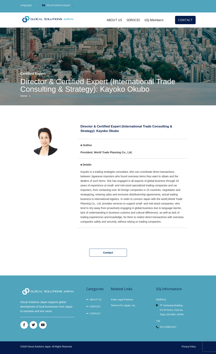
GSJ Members (154, 20)
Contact (108, 252)
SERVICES (133, 20)
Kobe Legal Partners (122, 299)
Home (23, 95)
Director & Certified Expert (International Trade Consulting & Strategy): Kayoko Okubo (82, 95)
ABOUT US (114, 20)
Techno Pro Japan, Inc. (123, 305)
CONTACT (185, 20)
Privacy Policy (189, 346)
